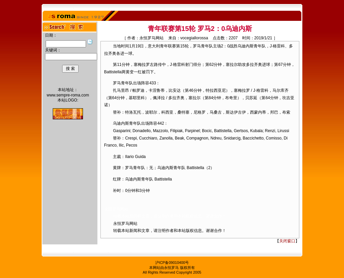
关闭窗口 (287, 241)
